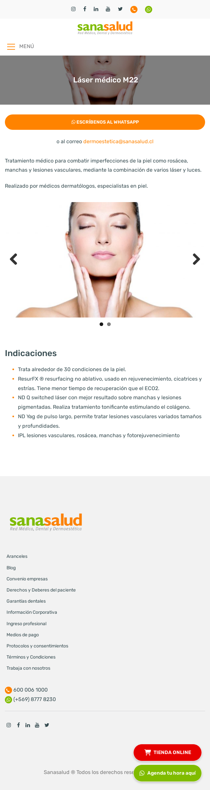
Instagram (9, 725)
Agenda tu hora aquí (167, 772)
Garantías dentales (26, 601)
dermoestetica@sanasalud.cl (118, 141)
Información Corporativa (32, 612)
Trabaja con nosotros (28, 668)
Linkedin (28, 725)
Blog (11, 568)
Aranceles (17, 556)
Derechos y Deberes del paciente (41, 590)
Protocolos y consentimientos (37, 646)
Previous (16, 259)
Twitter (47, 725)
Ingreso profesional (26, 624)
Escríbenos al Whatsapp (105, 122)
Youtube (37, 725)
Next (194, 259)
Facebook (18, 725)
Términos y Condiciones (31, 657)
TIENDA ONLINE (167, 751)
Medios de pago (23, 635)
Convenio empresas (27, 579)
